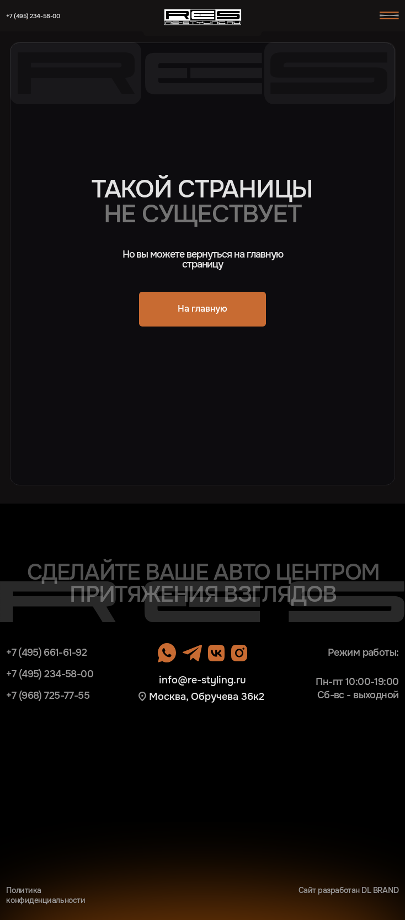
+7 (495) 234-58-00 (33, 16)
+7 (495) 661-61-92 (46, 652)
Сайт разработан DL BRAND (349, 890)
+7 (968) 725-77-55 (47, 695)
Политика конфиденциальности (45, 895)
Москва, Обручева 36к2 (206, 696)
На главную (202, 308)
